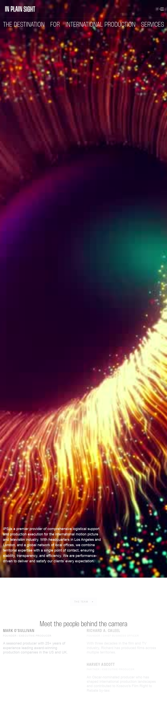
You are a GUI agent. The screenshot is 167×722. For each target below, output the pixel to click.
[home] (20, 9)
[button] (161, 9)
